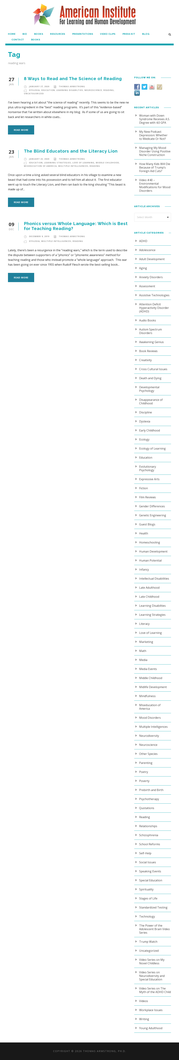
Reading (108, 90)
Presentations (82, 34)
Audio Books (147, 320)
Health (143, 533)
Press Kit (128, 34)
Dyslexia (34, 90)
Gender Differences (152, 506)
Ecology (144, 439)
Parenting (145, 763)
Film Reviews (147, 497)
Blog (145, 34)
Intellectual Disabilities (154, 579)
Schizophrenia (148, 835)
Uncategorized (34, 93)
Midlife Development (153, 687)
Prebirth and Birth (151, 790)
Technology (147, 916)
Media (143, 660)
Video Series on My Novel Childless (151, 961)
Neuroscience (93, 90)
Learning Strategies (57, 162)
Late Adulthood (149, 588)
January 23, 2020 (39, 159)
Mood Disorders (150, 718)
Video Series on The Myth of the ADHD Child (155, 990)
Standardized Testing (153, 907)
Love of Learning (83, 162)
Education (48, 90)
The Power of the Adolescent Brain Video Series (154, 929)
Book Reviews (148, 351)
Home (11, 34)
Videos (143, 1001)
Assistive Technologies (154, 295)
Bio (24, 34)
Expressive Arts (149, 479)
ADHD (143, 241)
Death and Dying (150, 378)
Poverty (144, 781)
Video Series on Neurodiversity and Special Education (152, 975)
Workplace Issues (151, 1010)
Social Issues (147, 862)
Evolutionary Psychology (147, 468)
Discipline (145, 412)
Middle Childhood (107, 162)
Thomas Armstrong (72, 86)
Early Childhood (149, 430)
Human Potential (150, 560)
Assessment (147, 286)
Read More (21, 129)
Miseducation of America (40, 166)
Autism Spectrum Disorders (150, 331)
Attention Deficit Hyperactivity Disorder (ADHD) (154, 307)
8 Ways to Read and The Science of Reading (72, 78)
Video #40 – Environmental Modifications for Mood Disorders (154, 185)
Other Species (148, 754)
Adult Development (152, 259)
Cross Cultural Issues (153, 369)
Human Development (153, 551)
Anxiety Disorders (151, 277)
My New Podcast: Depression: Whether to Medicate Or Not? (153, 135)
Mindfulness (147, 696)
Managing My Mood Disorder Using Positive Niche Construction (155, 151)
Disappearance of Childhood (151, 401)
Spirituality (146, 889)
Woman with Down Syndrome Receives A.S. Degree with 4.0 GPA (154, 119)
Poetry (143, 772)
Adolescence (147, 250)
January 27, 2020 (39, 86)
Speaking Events (150, 871)
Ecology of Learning (152, 448)
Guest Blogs (147, 524)
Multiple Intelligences (73, 166)
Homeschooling (149, 542)
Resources (57, 34)
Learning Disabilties (69, 90)
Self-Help (145, 853)
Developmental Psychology (149, 389)
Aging (143, 268)
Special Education (150, 880)
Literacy (144, 624)
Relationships (148, 826)
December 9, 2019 (39, 236)
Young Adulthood (150, 1028)
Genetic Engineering (152, 515)
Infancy (144, 569)
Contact (17, 39)
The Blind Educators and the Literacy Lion (70, 151)
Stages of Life (148, 898)
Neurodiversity (149, 736)
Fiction (143, 488)
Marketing (146, 642)
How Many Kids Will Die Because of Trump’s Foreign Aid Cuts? (154, 167)
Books (38, 34)
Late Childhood (149, 597)
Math (142, 651)
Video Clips (107, 34)
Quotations (146, 808)
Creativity (145, 360)
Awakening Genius (151, 342)
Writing (144, 1019)
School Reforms (149, 844)
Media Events (148, 669)
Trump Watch (148, 942)
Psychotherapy (149, 799)
